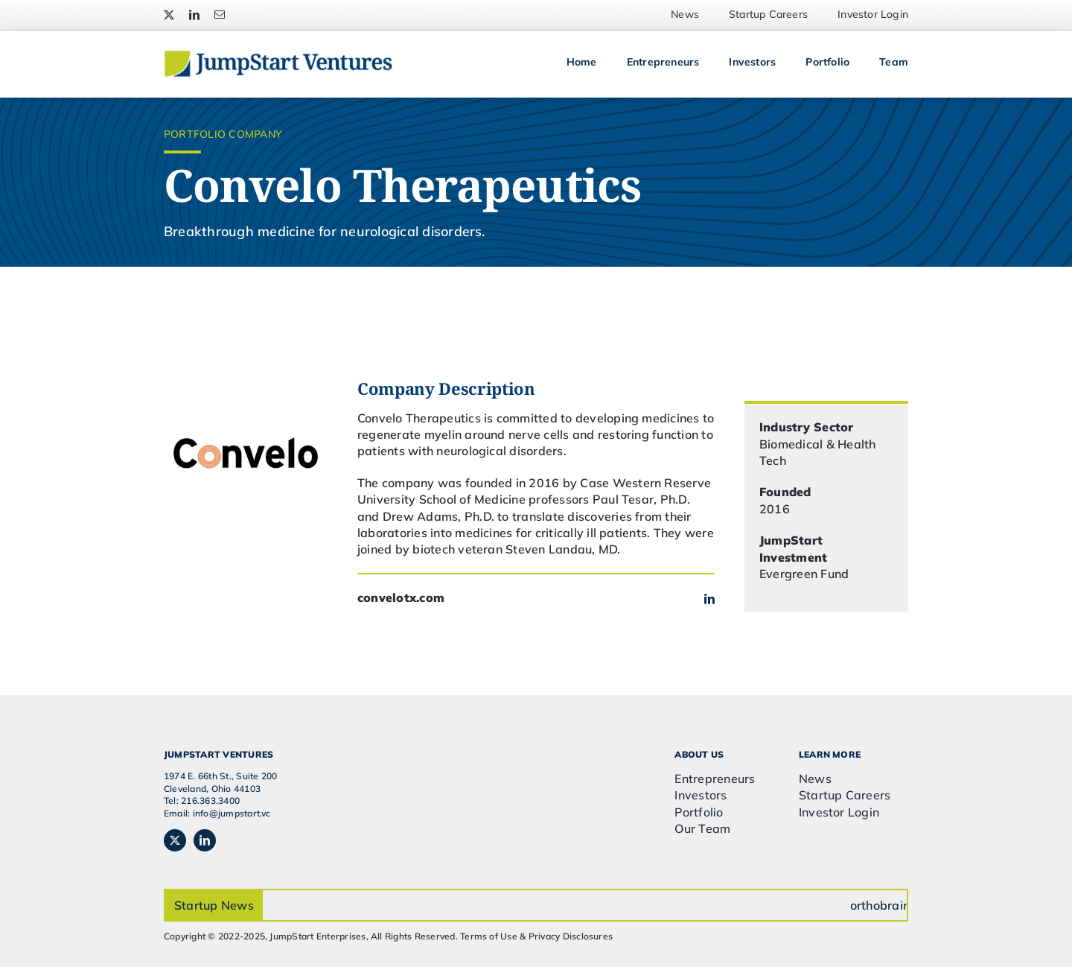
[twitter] (169, 15)
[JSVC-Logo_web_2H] (278, 55)
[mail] (219, 15)
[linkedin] (194, 15)
